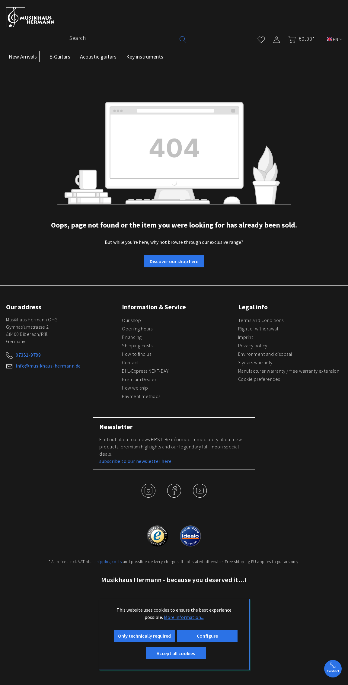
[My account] (276, 38)
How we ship (135, 388)
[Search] (122, 38)
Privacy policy (252, 345)
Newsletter (115, 426)
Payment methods (141, 396)
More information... (184, 617)
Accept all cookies (176, 653)
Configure (207, 636)
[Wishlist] (261, 38)
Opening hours (137, 329)
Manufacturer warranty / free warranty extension (289, 371)
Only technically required (144, 636)
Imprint (245, 337)
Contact (130, 362)
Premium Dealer (139, 379)
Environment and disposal (265, 354)
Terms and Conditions (261, 320)
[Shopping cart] (299, 39)
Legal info (253, 307)
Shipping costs (137, 345)
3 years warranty (255, 362)
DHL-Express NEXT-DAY (145, 371)
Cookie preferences (259, 379)
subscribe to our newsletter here (135, 461)
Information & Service (154, 307)
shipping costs (108, 561)
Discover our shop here (174, 261)
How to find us (136, 354)
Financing (132, 337)
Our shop (131, 320)
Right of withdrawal (258, 329)
